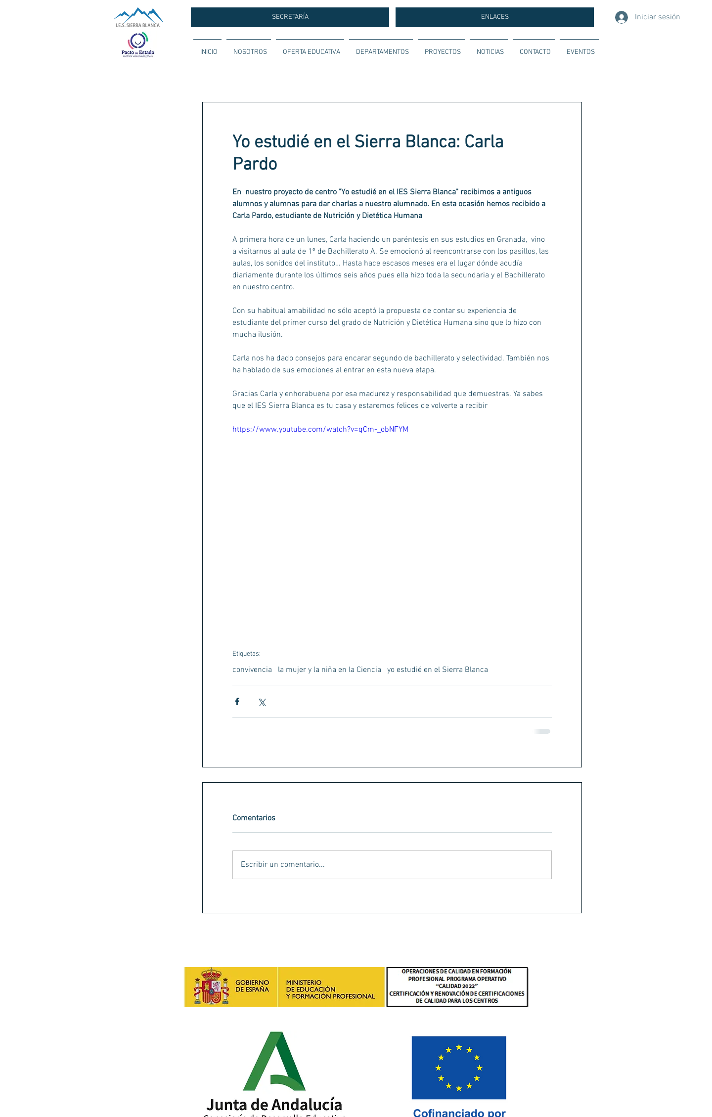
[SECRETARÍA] (290, 17)
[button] (248, 48)
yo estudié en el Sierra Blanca (437, 670)
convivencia (252, 670)
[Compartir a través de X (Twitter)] (261, 701)
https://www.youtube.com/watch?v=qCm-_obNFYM (320, 430)
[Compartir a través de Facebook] (237, 701)
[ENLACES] (495, 17)
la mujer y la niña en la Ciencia (329, 670)
